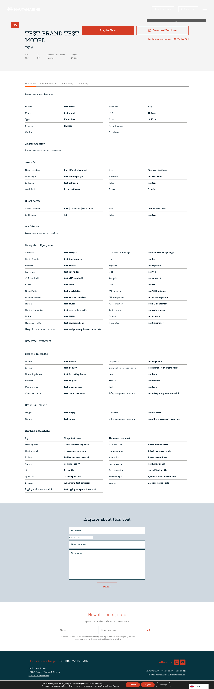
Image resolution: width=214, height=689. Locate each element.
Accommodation (48, 73)
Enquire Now (129, 34)
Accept (133, 684)
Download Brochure (170, 34)
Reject (148, 684)
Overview (30, 73)
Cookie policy (167, 672)
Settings (163, 684)
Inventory (83, 73)
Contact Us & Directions (39, 677)
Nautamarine (161, 676)
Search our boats (162, 9)
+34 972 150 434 (76, 662)
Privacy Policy (115, 640)
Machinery (67, 73)
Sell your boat (188, 9)
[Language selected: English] (199, 686)
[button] (204, 9)
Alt (184, 672)
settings (114, 686)
